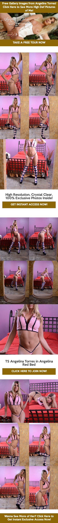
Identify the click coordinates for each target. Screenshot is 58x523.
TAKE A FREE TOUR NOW (29, 43)
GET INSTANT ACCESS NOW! (29, 205)
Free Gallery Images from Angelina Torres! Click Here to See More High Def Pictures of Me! (29, 7)
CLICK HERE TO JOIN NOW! (29, 371)
